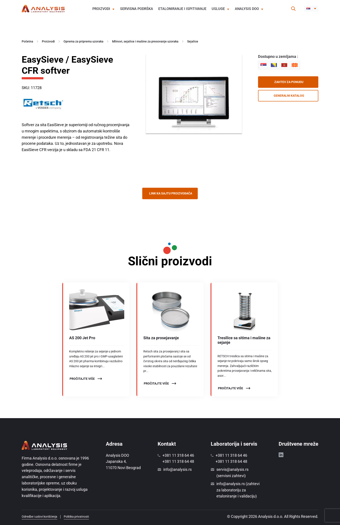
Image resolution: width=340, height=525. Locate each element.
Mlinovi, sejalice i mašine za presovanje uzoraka (145, 41)
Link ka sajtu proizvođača (170, 193)
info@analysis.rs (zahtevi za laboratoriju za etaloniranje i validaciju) (238, 490)
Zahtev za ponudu (288, 82)
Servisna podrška (136, 9)
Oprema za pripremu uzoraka (83, 41)
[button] (311, 9)
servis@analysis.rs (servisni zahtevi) (232, 472)
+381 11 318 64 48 (178, 461)
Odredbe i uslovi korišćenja (39, 516)
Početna (27, 41)
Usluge (218, 9)
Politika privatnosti (76, 516)
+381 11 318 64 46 (178, 455)
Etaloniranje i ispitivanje (182, 9)
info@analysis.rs (177, 469)
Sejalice (192, 41)
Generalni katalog (289, 95)
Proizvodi (101, 9)
